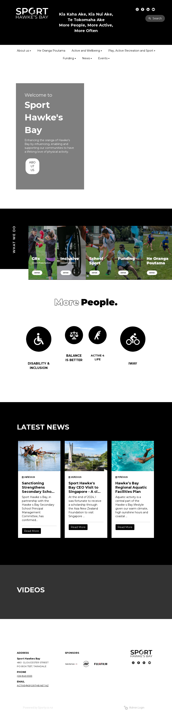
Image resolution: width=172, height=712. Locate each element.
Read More (31, 531)
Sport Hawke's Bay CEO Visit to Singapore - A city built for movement (85, 487)
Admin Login (134, 707)
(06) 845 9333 (24, 675)
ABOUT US (32, 166)
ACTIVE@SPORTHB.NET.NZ (33, 685)
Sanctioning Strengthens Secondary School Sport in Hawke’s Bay (38, 487)
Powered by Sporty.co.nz (38, 707)
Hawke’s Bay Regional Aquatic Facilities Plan (131, 487)
